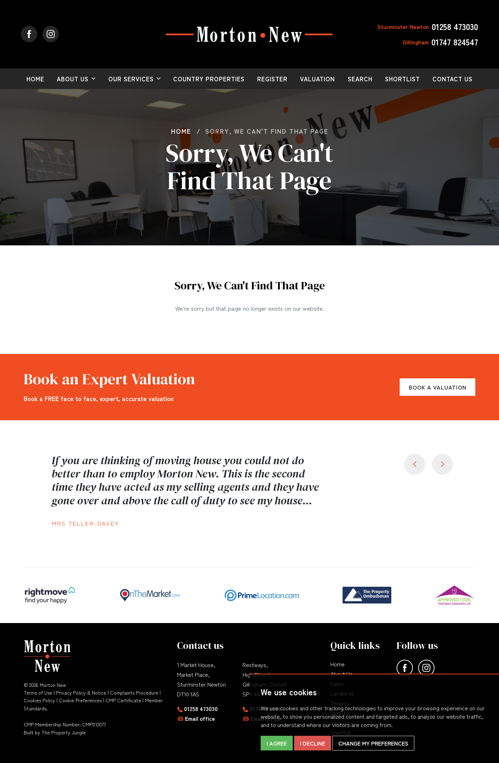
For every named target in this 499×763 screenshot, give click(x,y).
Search (360, 78)
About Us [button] (73, 78)
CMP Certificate (123, 700)
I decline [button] (312, 743)
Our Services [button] (131, 78)
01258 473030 (201, 708)
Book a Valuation (438, 387)
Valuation (317, 78)
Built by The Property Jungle (55, 732)
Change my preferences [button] (373, 743)
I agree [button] (277, 743)
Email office (200, 718)
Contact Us (452, 78)
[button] (442, 464)
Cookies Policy (39, 700)
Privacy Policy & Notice (81, 692)
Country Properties (209, 78)
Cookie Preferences (80, 700)
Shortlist (402, 78)
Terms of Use (38, 692)
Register (272, 78)
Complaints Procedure (134, 692)
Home (35, 78)
